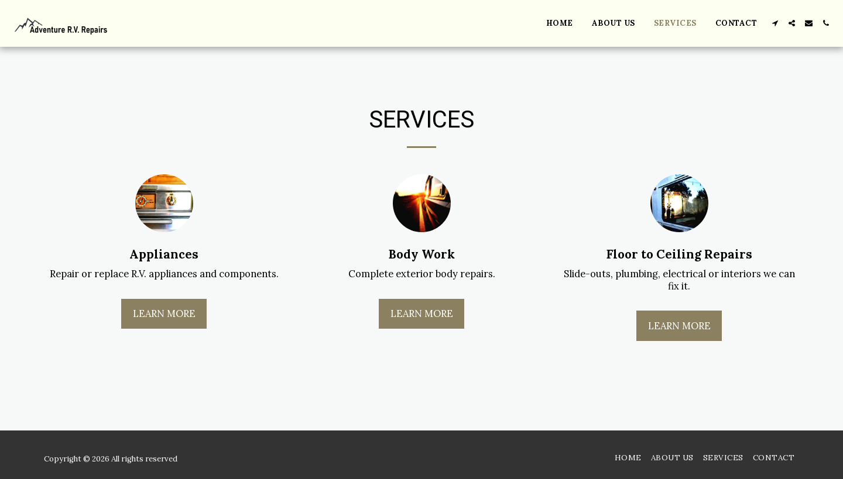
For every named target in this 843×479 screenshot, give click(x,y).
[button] (775, 23)
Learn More (164, 313)
